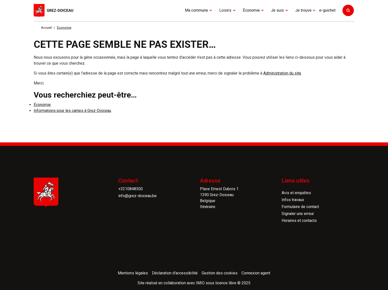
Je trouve (303, 10)
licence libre (225, 283)
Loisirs (225, 10)
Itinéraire (207, 206)
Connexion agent (256, 273)
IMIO (200, 283)
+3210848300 (130, 188)
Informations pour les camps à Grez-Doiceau (72, 110)
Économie (251, 10)
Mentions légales (133, 273)
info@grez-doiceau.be (137, 195)
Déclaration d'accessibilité (175, 273)
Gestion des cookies (220, 273)
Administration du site (282, 73)
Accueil (46, 27)
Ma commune (196, 10)
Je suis (277, 10)
